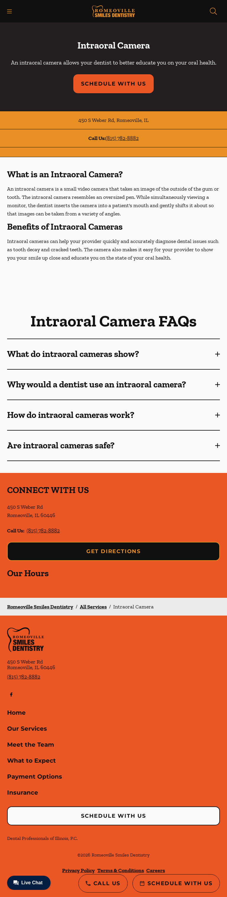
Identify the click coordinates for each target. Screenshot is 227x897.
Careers (155, 870)
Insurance (22, 792)
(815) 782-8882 (122, 138)
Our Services (27, 728)
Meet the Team (30, 744)
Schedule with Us (113, 83)
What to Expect (31, 760)
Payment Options (34, 776)
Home (16, 712)
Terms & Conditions (120, 870)
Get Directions (113, 551)
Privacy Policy (78, 870)
